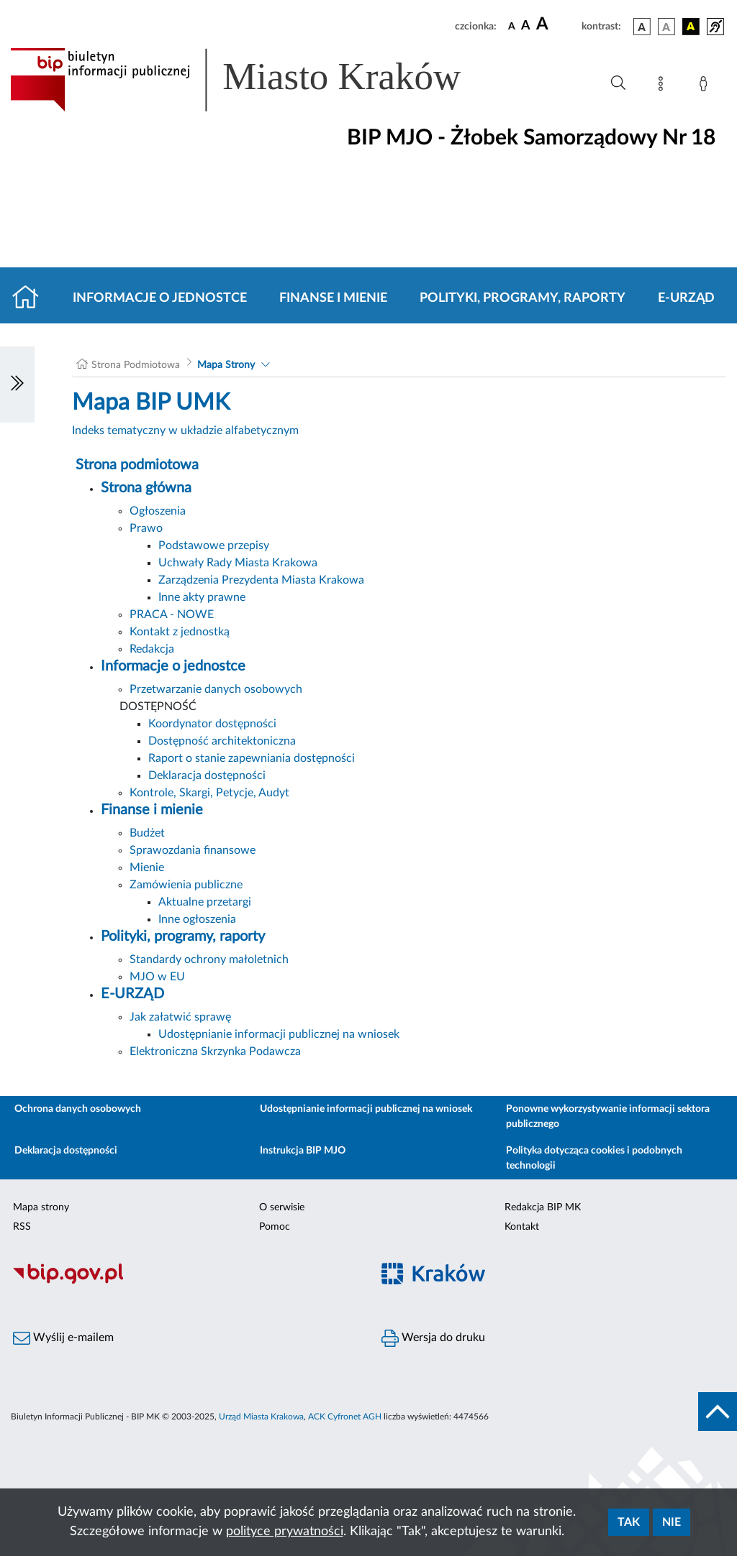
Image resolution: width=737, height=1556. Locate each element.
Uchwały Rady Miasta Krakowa (237, 562)
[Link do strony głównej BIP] (256, 79)
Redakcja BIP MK (543, 1207)
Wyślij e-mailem (63, 1338)
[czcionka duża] (557, 24)
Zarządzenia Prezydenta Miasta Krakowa (261, 580)
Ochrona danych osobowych (77, 1109)
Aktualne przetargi (204, 902)
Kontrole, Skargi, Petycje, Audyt (209, 792)
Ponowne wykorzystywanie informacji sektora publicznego (608, 1116)
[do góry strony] (717, 1411)
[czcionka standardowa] (512, 25)
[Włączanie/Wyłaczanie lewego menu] (17, 384)
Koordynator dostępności (212, 723)
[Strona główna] (31, 298)
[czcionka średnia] (526, 26)
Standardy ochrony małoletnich (209, 959)
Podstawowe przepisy (213, 545)
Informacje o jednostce (160, 298)
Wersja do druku (433, 1338)
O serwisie (281, 1207)
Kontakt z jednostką (180, 631)
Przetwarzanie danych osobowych (216, 689)
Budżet (147, 833)
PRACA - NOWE (172, 614)
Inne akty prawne (201, 597)
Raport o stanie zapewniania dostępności (251, 758)
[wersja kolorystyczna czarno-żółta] (691, 26)
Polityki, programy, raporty (522, 298)
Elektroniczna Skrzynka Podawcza (215, 1051)
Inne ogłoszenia (197, 919)
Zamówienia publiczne (186, 884)
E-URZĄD (686, 298)
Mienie (147, 867)
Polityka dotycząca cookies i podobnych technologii (594, 1158)
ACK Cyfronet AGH (344, 1416)
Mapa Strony (226, 365)
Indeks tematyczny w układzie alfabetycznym (185, 430)
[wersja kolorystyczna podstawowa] (642, 26)
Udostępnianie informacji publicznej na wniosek (278, 1034)
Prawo (146, 528)
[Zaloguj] (706, 86)
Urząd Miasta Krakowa (261, 1416)
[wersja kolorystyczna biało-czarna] (666, 26)
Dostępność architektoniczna (222, 741)
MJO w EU (157, 976)
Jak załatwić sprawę (180, 1017)
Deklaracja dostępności (207, 775)
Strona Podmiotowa (135, 365)
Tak (629, 1522)
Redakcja (152, 649)
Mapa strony (41, 1207)
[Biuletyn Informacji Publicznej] (184, 1281)
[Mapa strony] (663, 86)
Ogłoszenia (158, 511)
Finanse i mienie (333, 298)
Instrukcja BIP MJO (302, 1151)
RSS (22, 1227)
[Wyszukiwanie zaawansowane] (618, 83)
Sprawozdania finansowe (193, 850)
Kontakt (522, 1227)
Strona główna (146, 488)
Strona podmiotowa (137, 465)
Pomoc (274, 1227)
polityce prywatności (284, 1531)
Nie (671, 1522)
